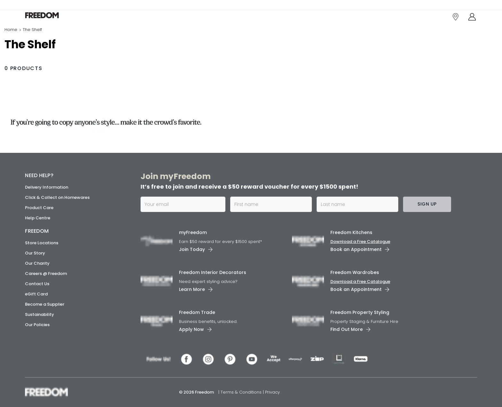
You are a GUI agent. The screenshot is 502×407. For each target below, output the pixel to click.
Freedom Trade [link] (197, 312)
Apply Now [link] (191, 329)
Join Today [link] (192, 249)
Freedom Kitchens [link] (351, 232)
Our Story (35, 253)
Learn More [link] (192, 289)
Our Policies (37, 325)
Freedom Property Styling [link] (359, 312)
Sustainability (39, 314)
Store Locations (41, 243)
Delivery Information (46, 187)
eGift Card (36, 294)
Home (10, 37)
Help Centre (37, 218)
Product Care (39, 208)
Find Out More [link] (346, 329)
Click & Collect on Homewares (57, 197)
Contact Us (37, 284)
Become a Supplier (44, 304)
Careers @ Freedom (46, 273)
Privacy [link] (272, 392)
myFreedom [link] (193, 232)
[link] (53, 18)
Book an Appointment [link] (356, 249)
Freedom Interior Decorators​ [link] (212, 272)
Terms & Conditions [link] (242, 392)
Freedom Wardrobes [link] (354, 272)
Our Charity (37, 263)
